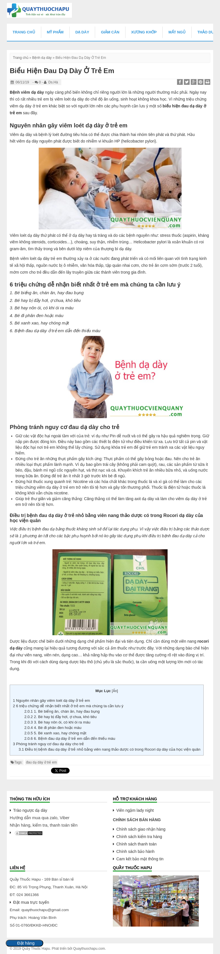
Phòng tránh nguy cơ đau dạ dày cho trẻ (48, 744)
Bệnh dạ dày (42, 58)
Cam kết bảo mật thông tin (140, 859)
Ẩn (115, 691)
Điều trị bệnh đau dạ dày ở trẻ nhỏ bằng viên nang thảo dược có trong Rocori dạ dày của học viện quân (110, 749)
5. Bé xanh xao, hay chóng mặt (55, 733)
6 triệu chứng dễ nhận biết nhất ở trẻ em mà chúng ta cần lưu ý (68, 706)
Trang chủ (24, 32)
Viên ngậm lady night (135, 810)
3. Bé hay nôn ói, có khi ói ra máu (57, 722)
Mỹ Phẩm (55, 32)
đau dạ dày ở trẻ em (41, 762)
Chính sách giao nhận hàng (140, 829)
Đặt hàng (26, 943)
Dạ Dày (82, 32)
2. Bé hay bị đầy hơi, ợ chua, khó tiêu (60, 717)
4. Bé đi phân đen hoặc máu (52, 727)
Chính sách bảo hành (135, 851)
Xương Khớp (144, 32)
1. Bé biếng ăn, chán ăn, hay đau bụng (62, 711)
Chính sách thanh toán (136, 844)
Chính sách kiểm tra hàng (139, 836)
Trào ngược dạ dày (30, 810)
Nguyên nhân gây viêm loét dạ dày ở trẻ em (51, 700)
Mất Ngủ (177, 32)
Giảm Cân (110, 32)
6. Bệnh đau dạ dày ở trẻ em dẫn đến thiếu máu (69, 738)
